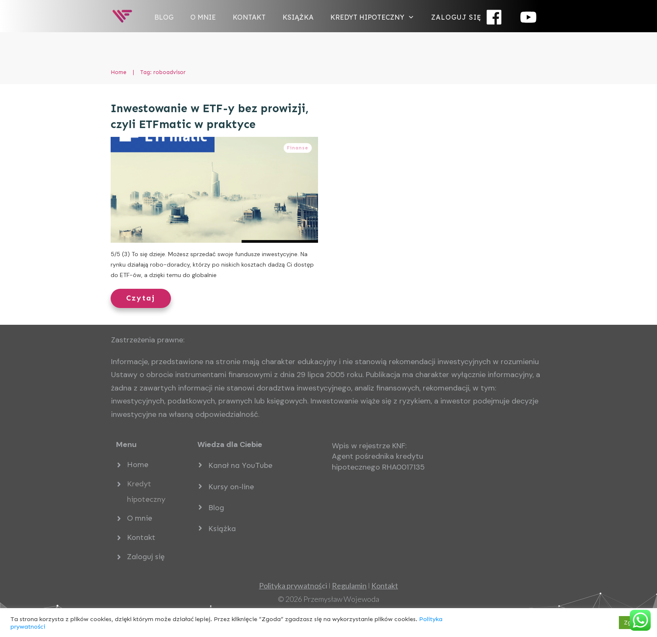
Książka (222, 528)
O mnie (139, 518)
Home (137, 464)
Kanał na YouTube (240, 465)
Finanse (297, 148)
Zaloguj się (146, 556)
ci (293, 585)
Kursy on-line (231, 486)
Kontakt (141, 537)
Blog (216, 507)
